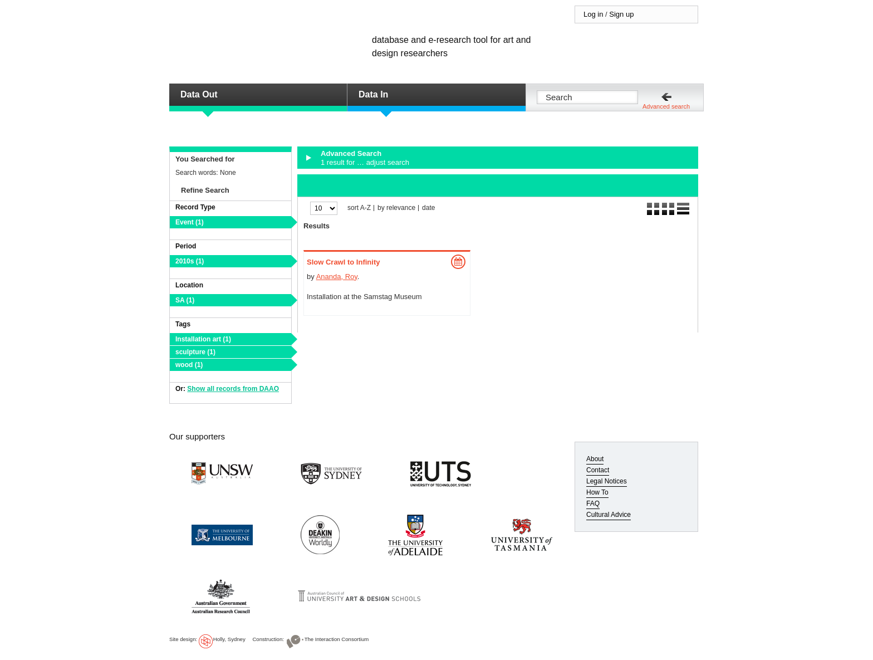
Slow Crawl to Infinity (343, 262)
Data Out (199, 94)
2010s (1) (189, 261)
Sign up (621, 14)
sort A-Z (359, 208)
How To (597, 492)
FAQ (593, 503)
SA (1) (184, 300)
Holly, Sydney (229, 639)
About (595, 459)
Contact (597, 470)
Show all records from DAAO (233, 389)
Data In (373, 94)
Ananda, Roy (336, 276)
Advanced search (666, 106)
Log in (593, 14)
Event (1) (189, 222)
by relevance (396, 208)
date (428, 208)
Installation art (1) (203, 339)
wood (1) (189, 365)
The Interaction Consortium (337, 639)
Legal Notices (606, 481)
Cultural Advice (608, 515)
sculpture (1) (195, 352)
